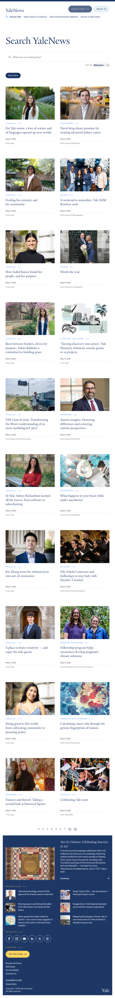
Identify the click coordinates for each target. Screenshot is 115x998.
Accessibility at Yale (14, 980)
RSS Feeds (10, 966)
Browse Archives (13, 963)
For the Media (12, 970)
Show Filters (13, 75)
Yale (105, 991)
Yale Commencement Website (64, 16)
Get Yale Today (17, 954)
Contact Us (11, 973)
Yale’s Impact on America (35, 16)
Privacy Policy (11, 984)
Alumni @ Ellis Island (90, 16)
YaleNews (15, 11)
